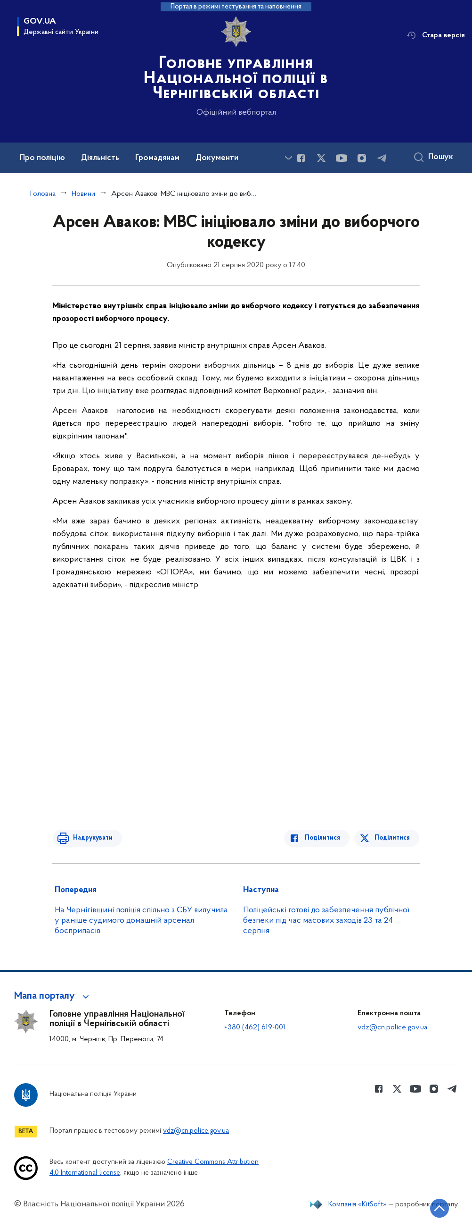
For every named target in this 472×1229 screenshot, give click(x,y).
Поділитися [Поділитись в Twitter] (392, 838)
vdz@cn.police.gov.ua (392, 1027)
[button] (53, 996)
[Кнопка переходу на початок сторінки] (436, 1207)
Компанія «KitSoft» (357, 1204)
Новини (83, 194)
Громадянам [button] (157, 158)
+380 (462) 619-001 (254, 1027)
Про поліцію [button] (42, 158)
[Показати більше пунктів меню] (288, 158)
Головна (43, 194)
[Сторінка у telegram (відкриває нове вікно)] (382, 158)
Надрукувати (91, 838)
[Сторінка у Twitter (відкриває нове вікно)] (321, 158)
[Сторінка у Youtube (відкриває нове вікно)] (341, 158)
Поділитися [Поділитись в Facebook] (324, 838)
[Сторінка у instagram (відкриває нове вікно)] (361, 158)
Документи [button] (216, 158)
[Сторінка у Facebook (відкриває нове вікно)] (301, 158)
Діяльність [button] (100, 158)
